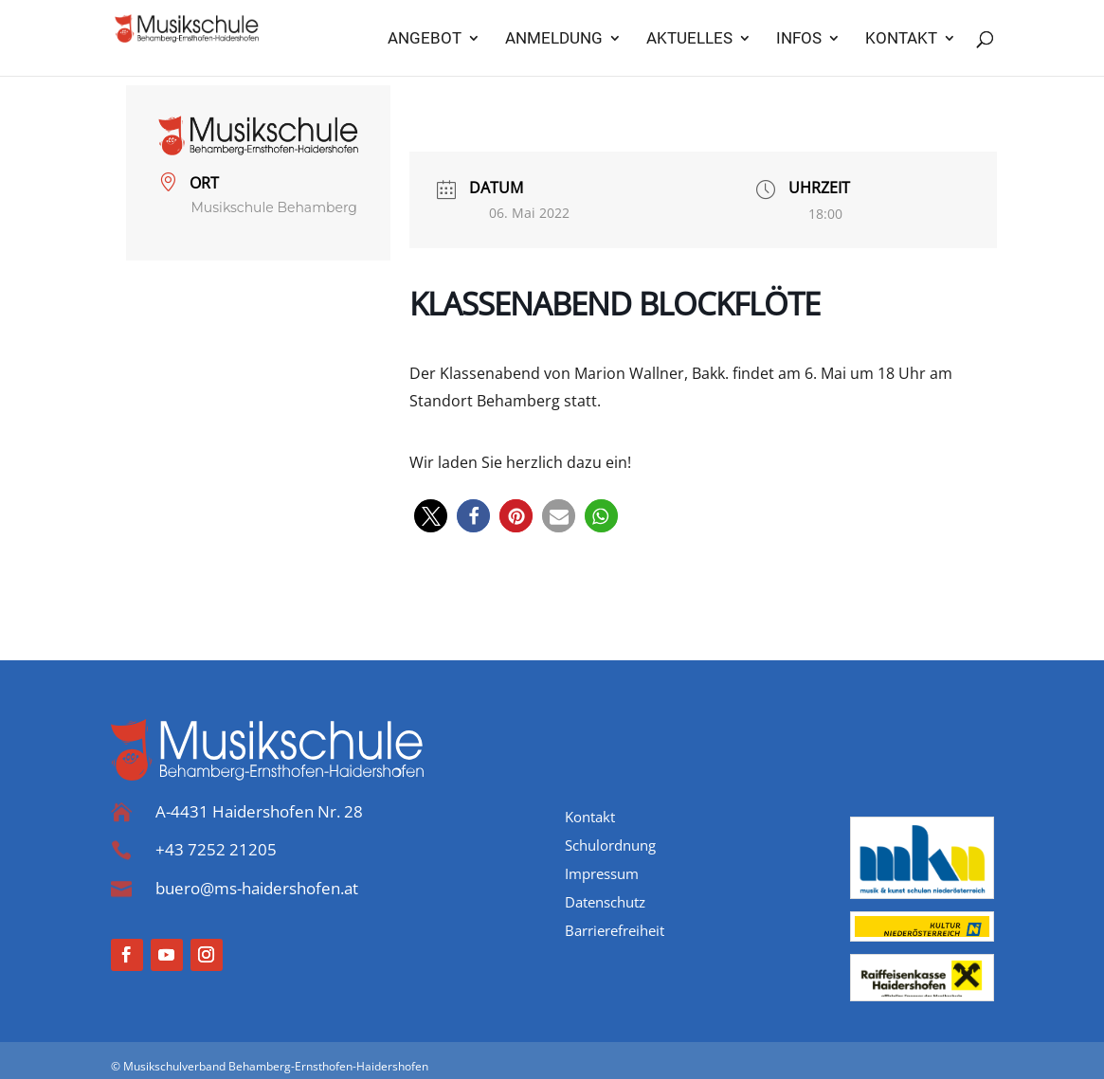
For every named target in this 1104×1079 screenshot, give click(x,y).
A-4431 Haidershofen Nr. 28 (259, 811)
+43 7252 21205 (216, 849)
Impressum (602, 875)
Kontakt (590, 818)
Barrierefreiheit (614, 932)
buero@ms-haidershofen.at (256, 888)
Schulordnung (610, 846)
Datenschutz (605, 903)
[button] (430, 515)
